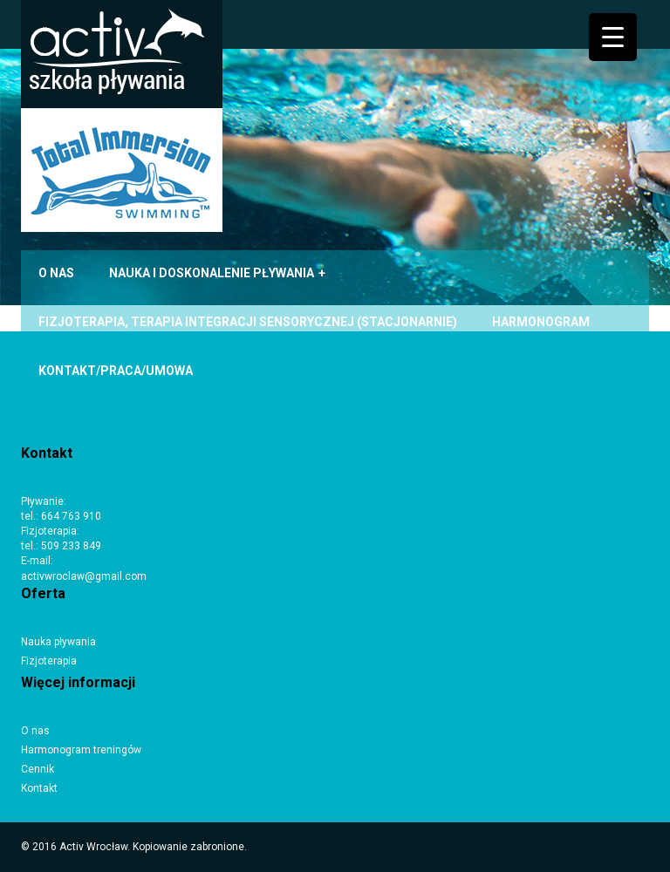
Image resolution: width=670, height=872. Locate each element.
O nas (35, 731)
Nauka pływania (58, 642)
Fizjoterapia (49, 661)
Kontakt (39, 788)
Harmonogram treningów (81, 750)
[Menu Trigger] (613, 37)
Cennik (37, 769)
